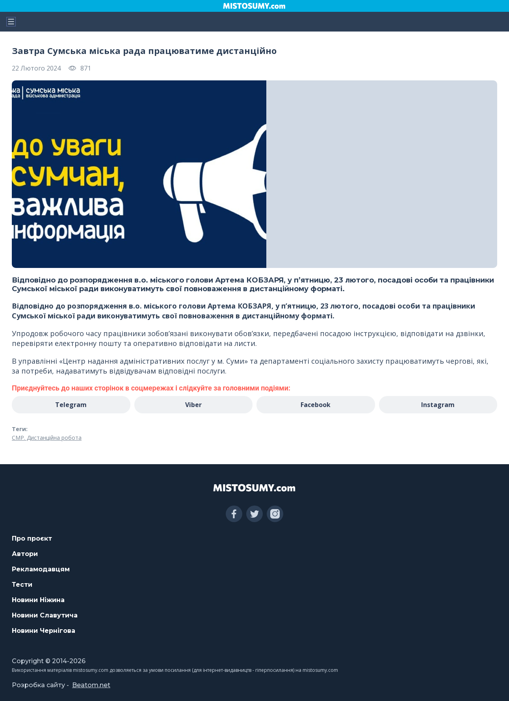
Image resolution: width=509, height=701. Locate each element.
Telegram (71, 404)
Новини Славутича (45, 615)
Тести (22, 584)
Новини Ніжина (38, 600)
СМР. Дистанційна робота (47, 437)
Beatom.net (91, 685)
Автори (25, 554)
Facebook (316, 404)
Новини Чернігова (43, 630)
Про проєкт (32, 538)
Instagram (438, 404)
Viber (193, 404)
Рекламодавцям (41, 569)
